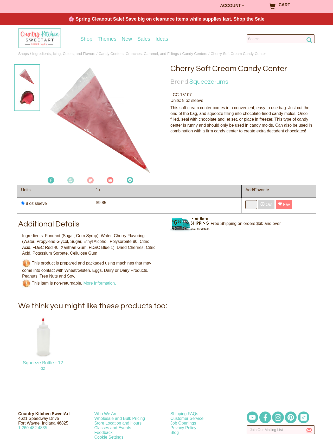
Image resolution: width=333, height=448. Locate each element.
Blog (174, 432)
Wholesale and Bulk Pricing (119, 418)
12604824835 (32, 428)
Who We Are (106, 414)
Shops (23, 54)
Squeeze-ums (208, 81)
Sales (143, 39)
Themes (107, 39)
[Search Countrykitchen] (281, 38)
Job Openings (183, 423)
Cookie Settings (109, 437)
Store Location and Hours (118, 423)
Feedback (103, 432)
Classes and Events (112, 428)
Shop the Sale (249, 19)
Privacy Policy (183, 428)
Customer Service (186, 418)
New (126, 39)
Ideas (162, 39)
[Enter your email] (281, 429)
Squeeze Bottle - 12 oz (43, 365)
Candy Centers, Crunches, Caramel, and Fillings (139, 54)
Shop (86, 39)
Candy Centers (194, 54)
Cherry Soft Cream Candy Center (238, 54)
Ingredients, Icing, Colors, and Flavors (63, 54)
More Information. (99, 283)
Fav (284, 204)
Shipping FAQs (184, 414)
